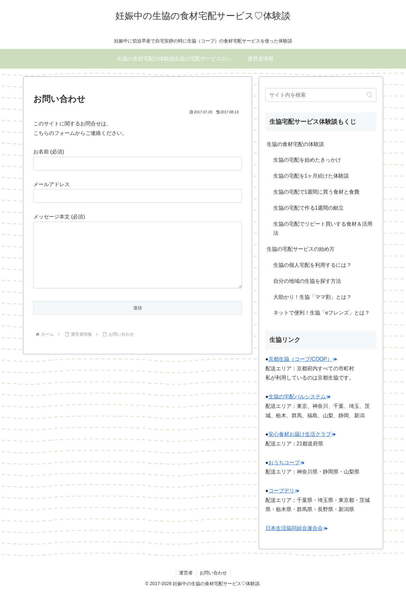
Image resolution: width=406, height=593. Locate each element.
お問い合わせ (213, 572)
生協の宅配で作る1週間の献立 (308, 208)
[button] (369, 95)
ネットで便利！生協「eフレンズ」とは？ (321, 312)
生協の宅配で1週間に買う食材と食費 (316, 192)
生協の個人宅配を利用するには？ (312, 265)
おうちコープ (286, 462)
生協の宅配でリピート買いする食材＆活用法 (322, 228)
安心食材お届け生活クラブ (302, 434)
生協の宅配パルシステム (299, 396)
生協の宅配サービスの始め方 (301, 249)
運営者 (186, 572)
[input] (320, 95)
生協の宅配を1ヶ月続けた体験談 (311, 176)
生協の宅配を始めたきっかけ (307, 160)
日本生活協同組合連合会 (296, 528)
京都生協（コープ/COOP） (302, 359)
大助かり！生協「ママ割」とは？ (312, 297)
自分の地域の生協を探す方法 (307, 281)
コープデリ (283, 490)
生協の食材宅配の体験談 (295, 144)
